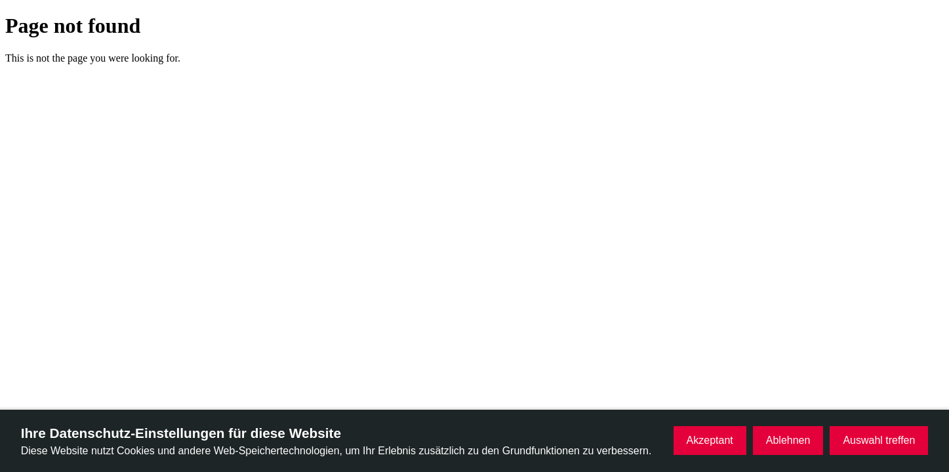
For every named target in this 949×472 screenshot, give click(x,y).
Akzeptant (710, 440)
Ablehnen (788, 440)
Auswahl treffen (879, 440)
